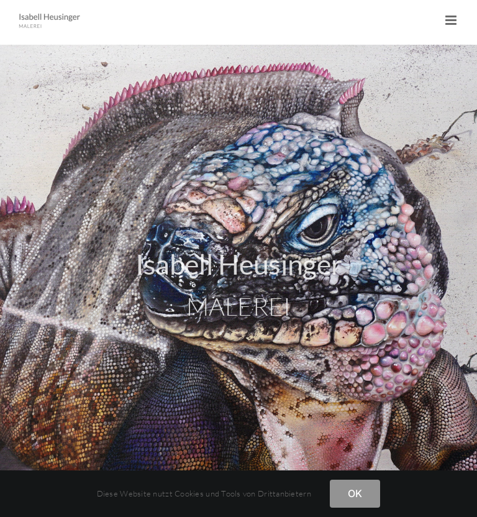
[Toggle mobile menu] (451, 20)
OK (355, 493)
